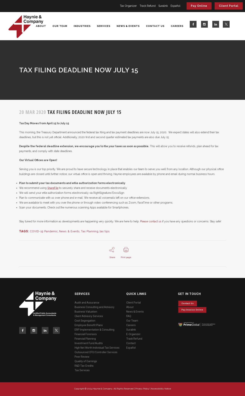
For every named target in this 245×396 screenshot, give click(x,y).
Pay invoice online (192, 310)
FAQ (128, 316)
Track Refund (148, 5)
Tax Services (82, 370)
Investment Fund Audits (89, 343)
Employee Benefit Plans (89, 325)
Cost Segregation (85, 320)
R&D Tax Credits (84, 365)
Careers (131, 325)
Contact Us (187, 303)
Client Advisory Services (89, 316)
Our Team (132, 320)
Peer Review (82, 356)
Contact (131, 343)
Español (175, 5)
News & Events (69, 231)
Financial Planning (85, 338)
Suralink (163, 5)
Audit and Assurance (87, 302)
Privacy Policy (142, 388)
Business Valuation (86, 311)
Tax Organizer (128, 5)
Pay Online (199, 5)
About (130, 307)
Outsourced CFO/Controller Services (96, 352)
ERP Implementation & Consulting (94, 329)
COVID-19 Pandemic (44, 231)
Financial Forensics (86, 334)
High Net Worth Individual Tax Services (97, 347)
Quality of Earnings (86, 361)
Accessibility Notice (161, 388)
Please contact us (150, 221)
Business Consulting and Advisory (94, 307)
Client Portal (228, 5)
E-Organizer (133, 334)
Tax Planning (89, 231)
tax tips (105, 231)
